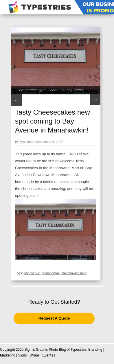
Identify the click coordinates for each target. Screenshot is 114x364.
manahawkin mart (74, 273)
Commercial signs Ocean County (43, 90)
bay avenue (31, 273)
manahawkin (51, 273)
